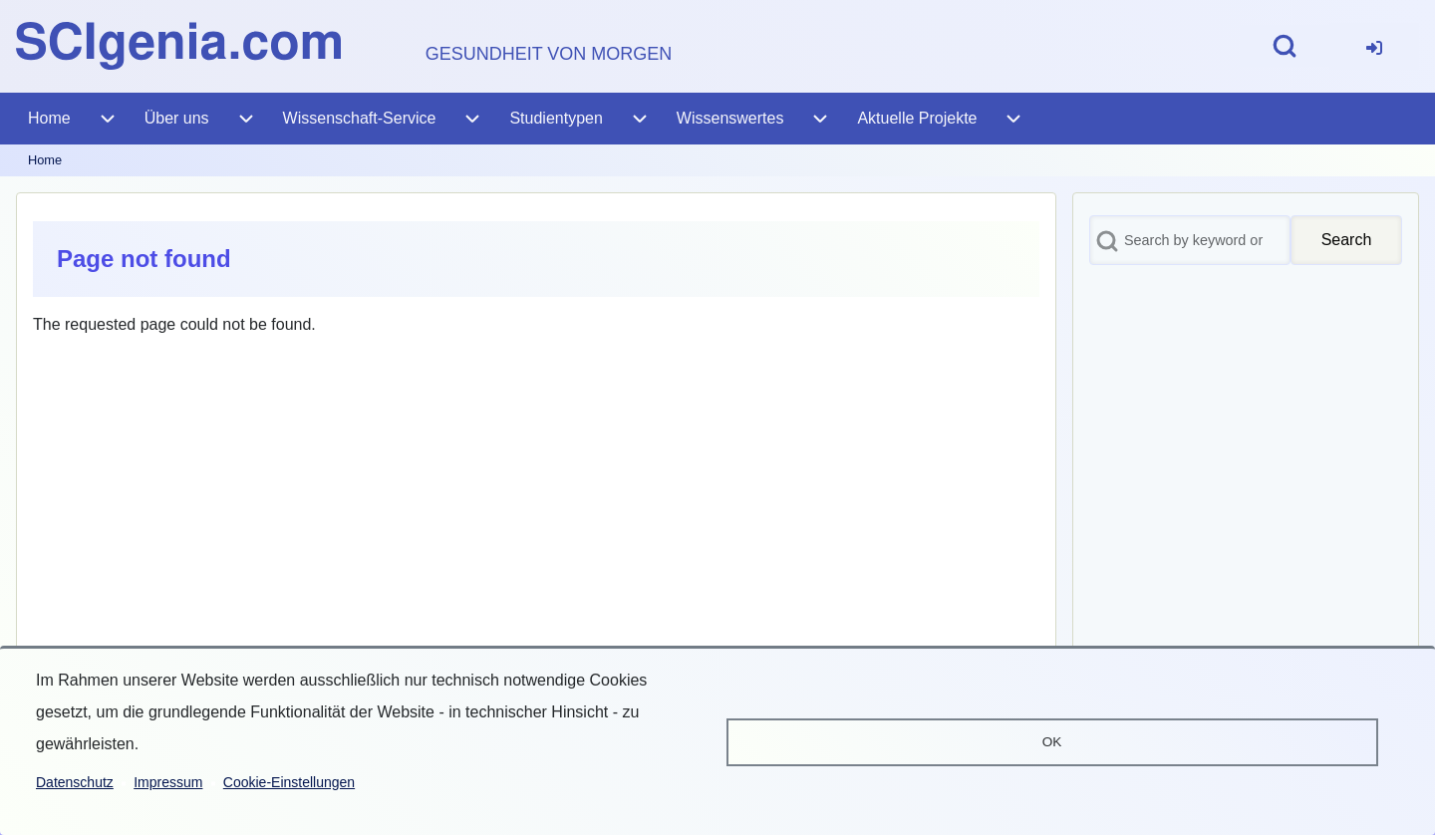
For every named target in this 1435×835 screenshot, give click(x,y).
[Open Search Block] (1284, 46)
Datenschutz (75, 782)
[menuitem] (1374, 46)
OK (1052, 741)
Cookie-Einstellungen (289, 782)
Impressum (168, 782)
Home (45, 159)
